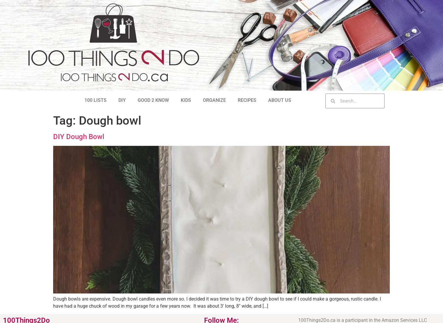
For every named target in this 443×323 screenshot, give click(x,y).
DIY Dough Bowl (78, 137)
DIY (122, 100)
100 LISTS (95, 100)
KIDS (186, 100)
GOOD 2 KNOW (153, 100)
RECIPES (247, 100)
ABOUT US (279, 100)
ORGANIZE (214, 100)
